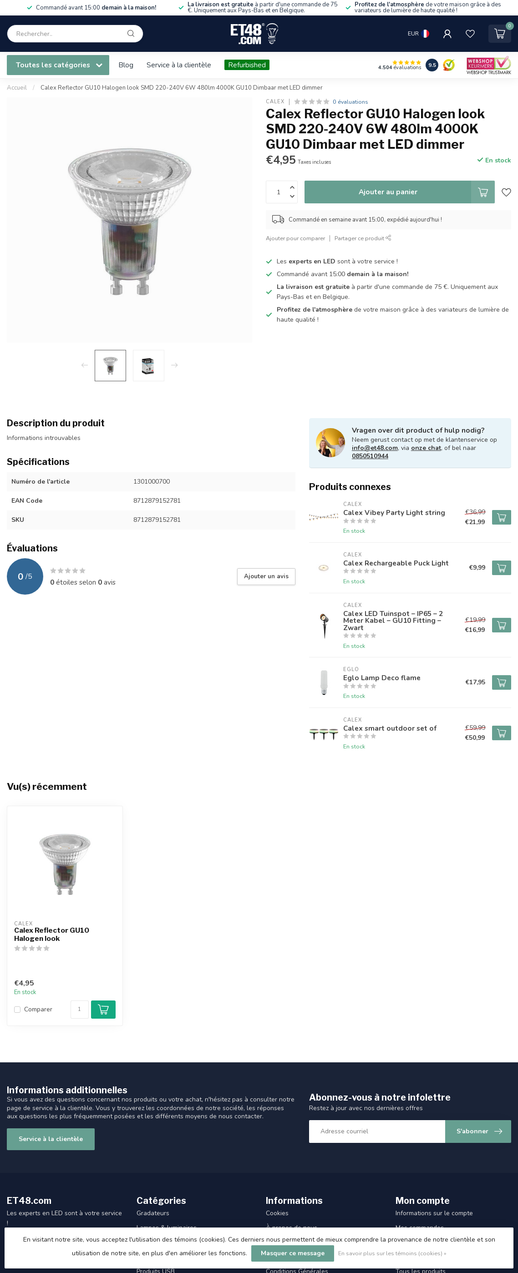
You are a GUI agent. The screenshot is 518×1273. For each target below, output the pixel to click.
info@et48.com (375, 448)
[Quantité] (80, 1009)
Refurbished (247, 65)
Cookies (277, 1213)
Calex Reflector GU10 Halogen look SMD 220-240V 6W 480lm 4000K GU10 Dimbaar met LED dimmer (182, 88)
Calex (275, 101)
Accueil (17, 88)
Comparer (38, 1009)
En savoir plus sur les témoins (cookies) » (392, 1253)
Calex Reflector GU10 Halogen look (51, 934)
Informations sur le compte (434, 1213)
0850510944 (370, 456)
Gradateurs (153, 1213)
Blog (125, 65)
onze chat (426, 448)
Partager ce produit (363, 238)
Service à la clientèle (179, 65)
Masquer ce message (293, 1253)
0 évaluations (350, 102)
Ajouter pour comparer (295, 238)
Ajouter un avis (266, 576)
